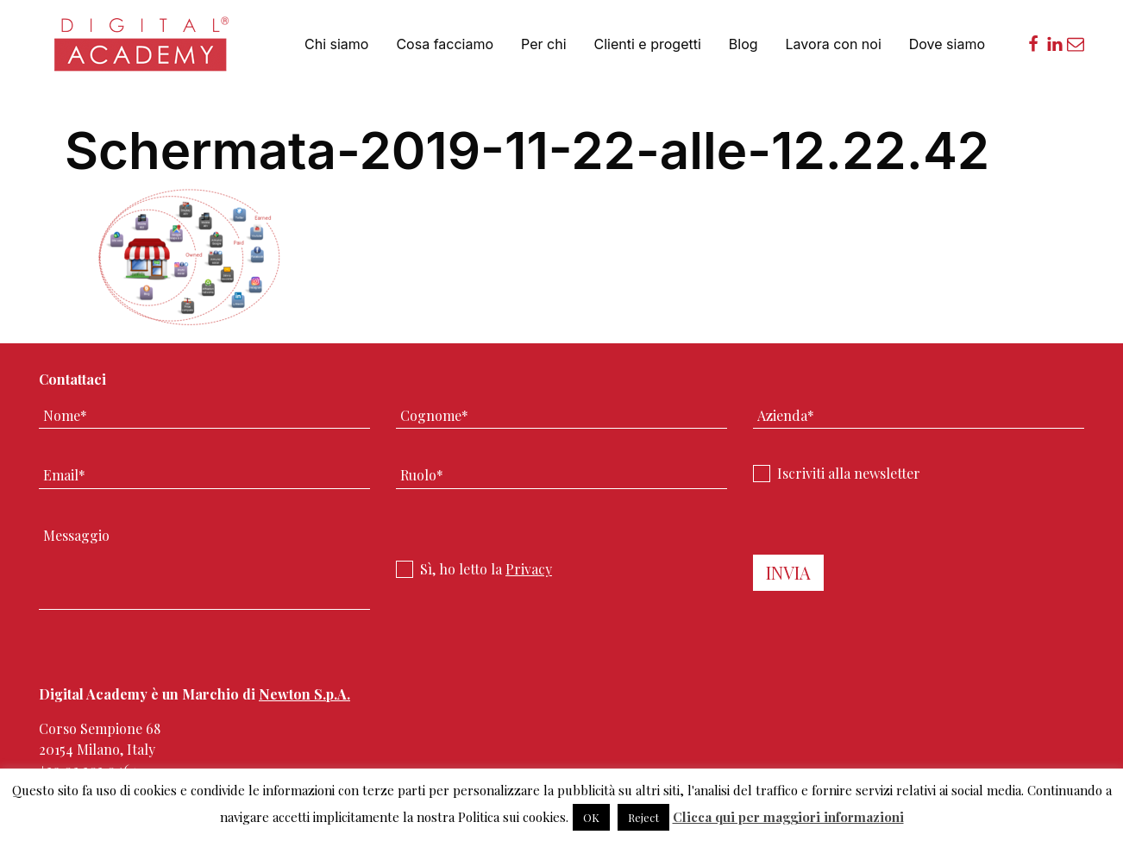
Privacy (528, 569)
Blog (743, 44)
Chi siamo (336, 44)
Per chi (543, 44)
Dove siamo (947, 44)
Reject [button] (643, 817)
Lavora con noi (833, 44)
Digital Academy (143, 51)
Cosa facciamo (444, 44)
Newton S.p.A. (304, 694)
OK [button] (591, 817)
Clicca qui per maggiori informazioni (788, 816)
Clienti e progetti (647, 44)
